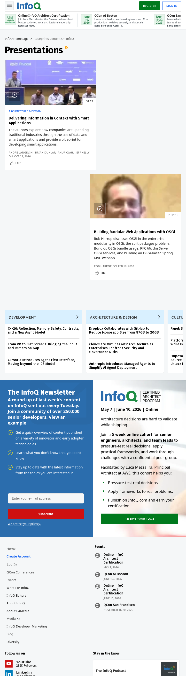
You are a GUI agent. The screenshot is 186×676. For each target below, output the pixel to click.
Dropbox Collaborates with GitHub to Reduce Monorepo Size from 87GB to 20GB (124, 225)
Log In (12, 459)
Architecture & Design (25, 111)
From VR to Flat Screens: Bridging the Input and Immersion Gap (42, 240)
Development (22, 211)
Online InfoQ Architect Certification (113, 453)
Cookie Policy (134, 664)
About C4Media (18, 505)
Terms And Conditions (163, 660)
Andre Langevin (21, 152)
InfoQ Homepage (17, 39)
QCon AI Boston (115, 469)
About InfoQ (16, 497)
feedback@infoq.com (19, 653)
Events (11, 474)
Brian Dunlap (45, 152)
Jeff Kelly (16, 156)
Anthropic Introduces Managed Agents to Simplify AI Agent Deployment (122, 260)
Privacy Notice (135, 660)
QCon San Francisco (119, 500)
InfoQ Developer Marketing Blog (27, 525)
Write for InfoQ (18, 482)
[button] (46, 409)
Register (149, 5)
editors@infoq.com (98, 653)
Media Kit (13, 513)
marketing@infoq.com (20, 666)
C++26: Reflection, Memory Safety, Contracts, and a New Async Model (43, 225)
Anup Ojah (65, 152)
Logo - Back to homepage (29, 5)
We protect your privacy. (24, 418)
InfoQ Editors (16, 490)
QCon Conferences (20, 467)
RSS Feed (67, 50)
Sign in (171, 5)
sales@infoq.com (56, 653)
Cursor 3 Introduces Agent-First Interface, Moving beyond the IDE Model (41, 256)
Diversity (13, 536)
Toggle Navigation (9, 6)
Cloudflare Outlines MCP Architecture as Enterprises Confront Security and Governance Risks (121, 242)
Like (18, 167)
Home (11, 443)
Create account (19, 451)
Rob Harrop (107, 160)
